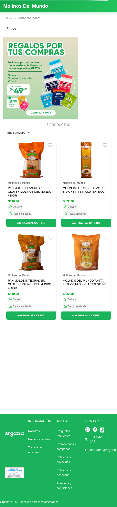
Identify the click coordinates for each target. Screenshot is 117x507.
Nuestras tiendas (39, 439)
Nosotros (34, 431)
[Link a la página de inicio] (9, 17)
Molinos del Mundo (29, 17)
